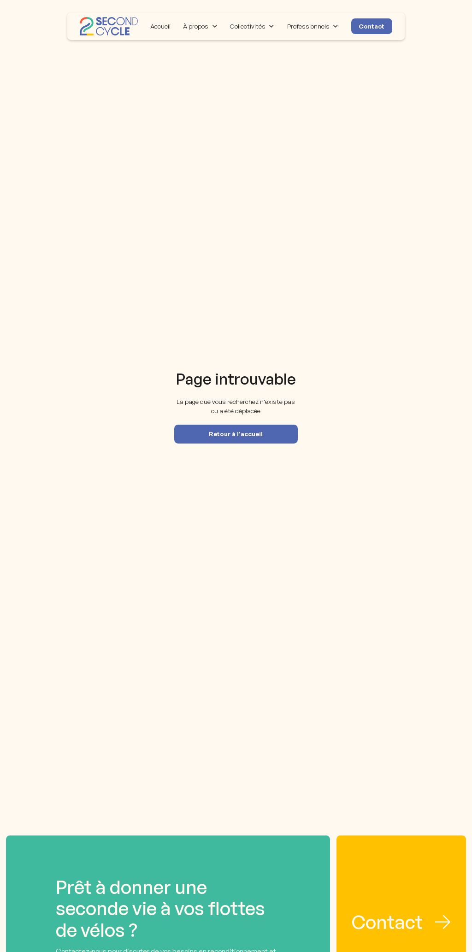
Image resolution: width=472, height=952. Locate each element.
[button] (200, 26)
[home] (109, 26)
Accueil (160, 26)
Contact (371, 26)
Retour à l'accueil (236, 434)
